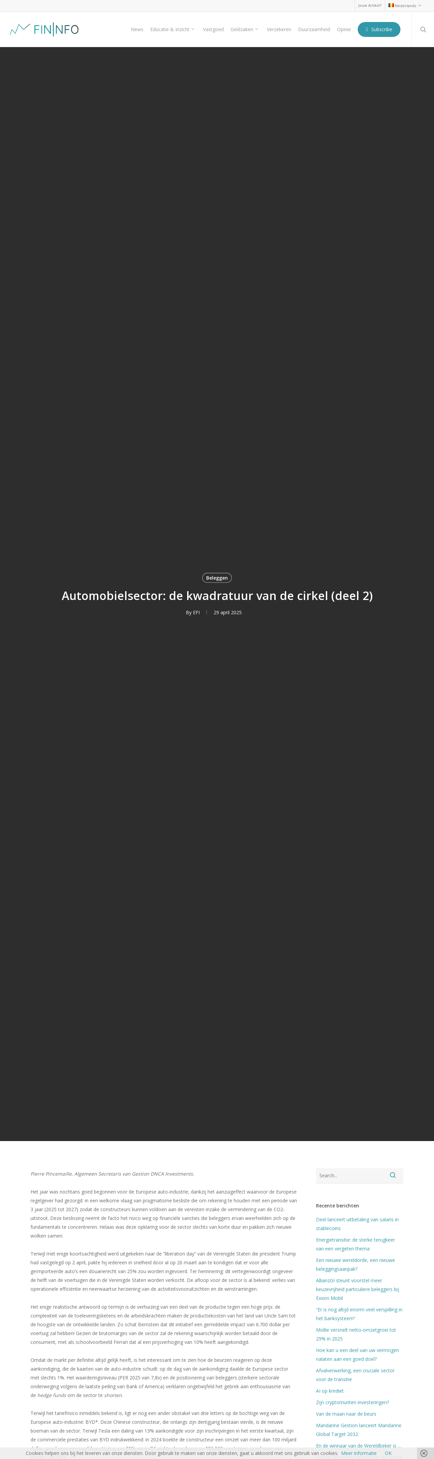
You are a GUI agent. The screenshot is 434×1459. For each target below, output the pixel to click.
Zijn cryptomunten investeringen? (352, 1402)
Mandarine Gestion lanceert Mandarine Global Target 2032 (358, 1429)
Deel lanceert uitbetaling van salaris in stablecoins (357, 1223)
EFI (196, 612)
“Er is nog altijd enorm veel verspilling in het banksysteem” (359, 1314)
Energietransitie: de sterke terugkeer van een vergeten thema (355, 1244)
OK (388, 1453)
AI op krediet (330, 1391)
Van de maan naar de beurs (346, 1414)
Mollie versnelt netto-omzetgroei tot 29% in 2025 (356, 1334)
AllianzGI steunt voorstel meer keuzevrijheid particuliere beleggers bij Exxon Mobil (357, 1289)
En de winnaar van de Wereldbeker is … (358, 1445)
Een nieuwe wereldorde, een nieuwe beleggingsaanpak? (355, 1264)
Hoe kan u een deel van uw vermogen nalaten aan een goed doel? (357, 1354)
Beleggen (217, 577)
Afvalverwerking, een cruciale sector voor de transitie (355, 1374)
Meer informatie (359, 1453)
